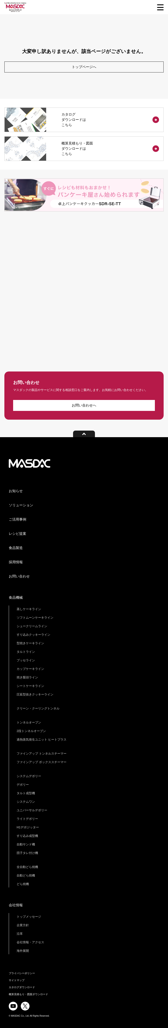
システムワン (26, 801)
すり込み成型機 (27, 836)
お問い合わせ (19, 576)
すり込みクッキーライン (33, 634)
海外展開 (23, 950)
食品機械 (16, 597)
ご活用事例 (17, 519)
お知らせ (16, 491)
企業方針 (23, 925)
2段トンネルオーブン (31, 731)
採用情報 (16, 562)
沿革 (20, 933)
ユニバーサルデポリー (32, 810)
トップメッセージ (29, 916)
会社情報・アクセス (30, 942)
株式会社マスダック (29, 463)
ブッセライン (26, 660)
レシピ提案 (17, 533)
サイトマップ (16, 980)
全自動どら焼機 (27, 867)
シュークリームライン (32, 626)
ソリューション (21, 505)
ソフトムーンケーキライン (35, 617)
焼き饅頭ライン (27, 677)
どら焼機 (23, 884)
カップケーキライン (30, 669)
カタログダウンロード (22, 987)
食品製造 (16, 548)
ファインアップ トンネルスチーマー (41, 753)
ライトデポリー (27, 818)
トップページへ (84, 67)
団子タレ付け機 (27, 853)
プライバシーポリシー (22, 973)
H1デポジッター (28, 827)
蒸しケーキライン (29, 609)
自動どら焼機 (26, 875)
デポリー (23, 784)
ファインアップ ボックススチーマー (41, 762)
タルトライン (26, 651)
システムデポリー (29, 776)
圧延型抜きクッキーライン (35, 694)
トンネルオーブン (29, 722)
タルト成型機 (26, 793)
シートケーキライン (30, 686)
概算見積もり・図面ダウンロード (28, 994)
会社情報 (16, 905)
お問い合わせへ (84, 405)
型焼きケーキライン (30, 643)
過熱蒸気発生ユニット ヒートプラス (41, 739)
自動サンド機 (26, 844)
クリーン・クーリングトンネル (38, 708)
